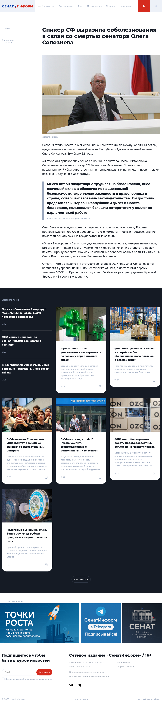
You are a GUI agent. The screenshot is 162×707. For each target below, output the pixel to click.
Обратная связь (125, 666)
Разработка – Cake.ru (149, 699)
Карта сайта (81, 699)
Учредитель (123, 662)
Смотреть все (81, 579)
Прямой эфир (94, 6)
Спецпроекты (66, 6)
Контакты (126, 6)
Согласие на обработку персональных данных (28, 679)
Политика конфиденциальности (86, 672)
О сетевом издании (79, 666)
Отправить (44, 672)
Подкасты (111, 6)
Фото (80, 6)
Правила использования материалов (89, 676)
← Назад (6, 28)
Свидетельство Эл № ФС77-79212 (86, 662)
